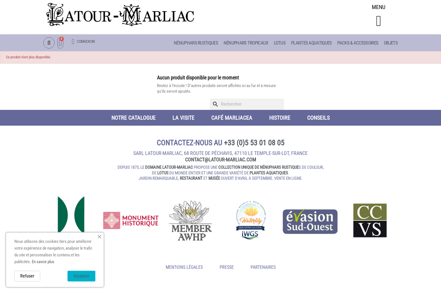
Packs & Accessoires (357, 43)
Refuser (27, 276)
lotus (162, 173)
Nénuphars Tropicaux (246, 43)
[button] (378, 21)
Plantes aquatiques (311, 43)
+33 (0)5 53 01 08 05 (254, 143)
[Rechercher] (247, 105)
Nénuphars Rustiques (196, 43)
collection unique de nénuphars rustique (258, 168)
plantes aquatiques (268, 173)
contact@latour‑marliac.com (220, 160)
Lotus (280, 43)
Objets (391, 43)
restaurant (191, 179)
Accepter (81, 276)
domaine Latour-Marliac (169, 168)
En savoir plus (43, 261)
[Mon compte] (83, 41)
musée (214, 179)
